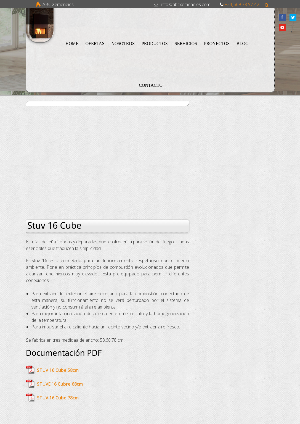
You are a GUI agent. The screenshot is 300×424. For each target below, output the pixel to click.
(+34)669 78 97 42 (241, 4)
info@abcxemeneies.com (185, 4)
